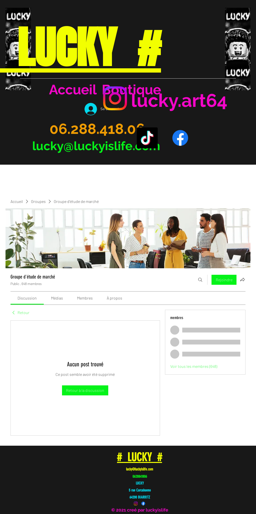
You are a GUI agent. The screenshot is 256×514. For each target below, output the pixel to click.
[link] (27, 298)
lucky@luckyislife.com (96, 146)
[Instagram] (115, 98)
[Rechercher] (200, 280)
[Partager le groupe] (243, 280)
